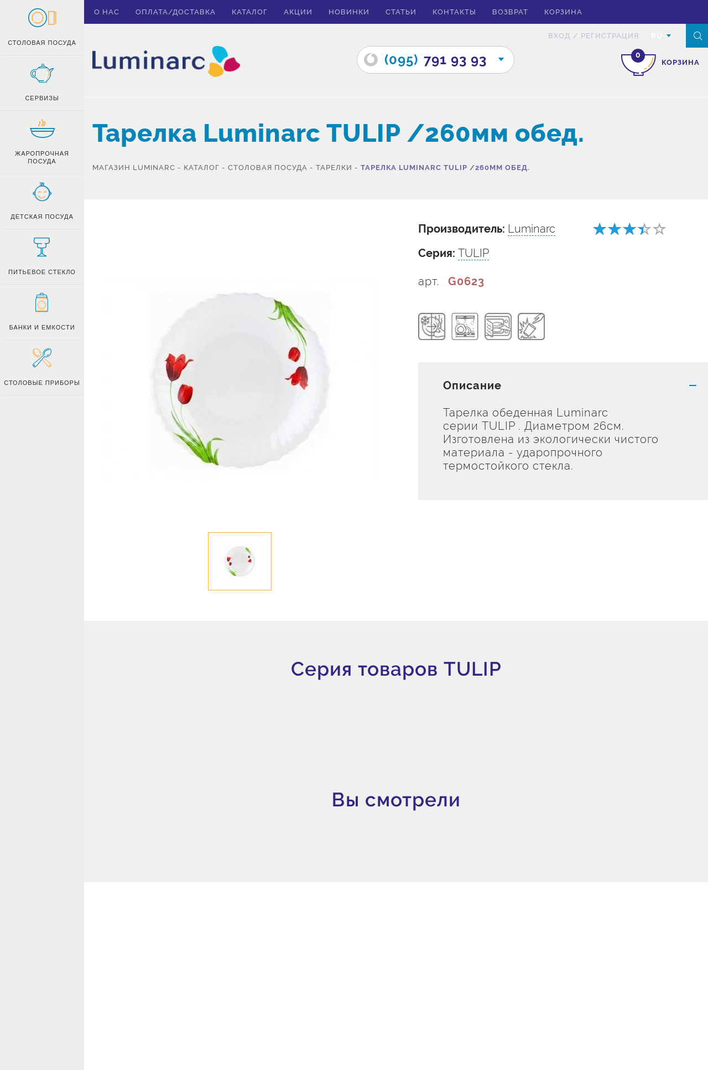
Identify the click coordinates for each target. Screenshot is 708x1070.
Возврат (510, 12)
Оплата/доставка (176, 12)
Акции (298, 12)
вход (559, 36)
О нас (106, 12)
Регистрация (610, 36)
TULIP (473, 253)
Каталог (250, 12)
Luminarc (531, 228)
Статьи (401, 12)
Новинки (349, 12)
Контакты (454, 12)
